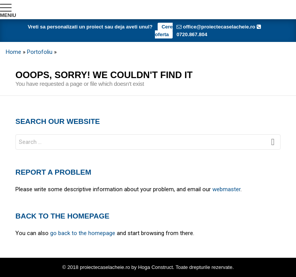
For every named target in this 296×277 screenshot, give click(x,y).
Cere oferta (164, 30)
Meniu (8, 15)
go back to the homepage (82, 233)
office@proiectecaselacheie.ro (216, 27)
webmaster (226, 189)
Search (273, 143)
